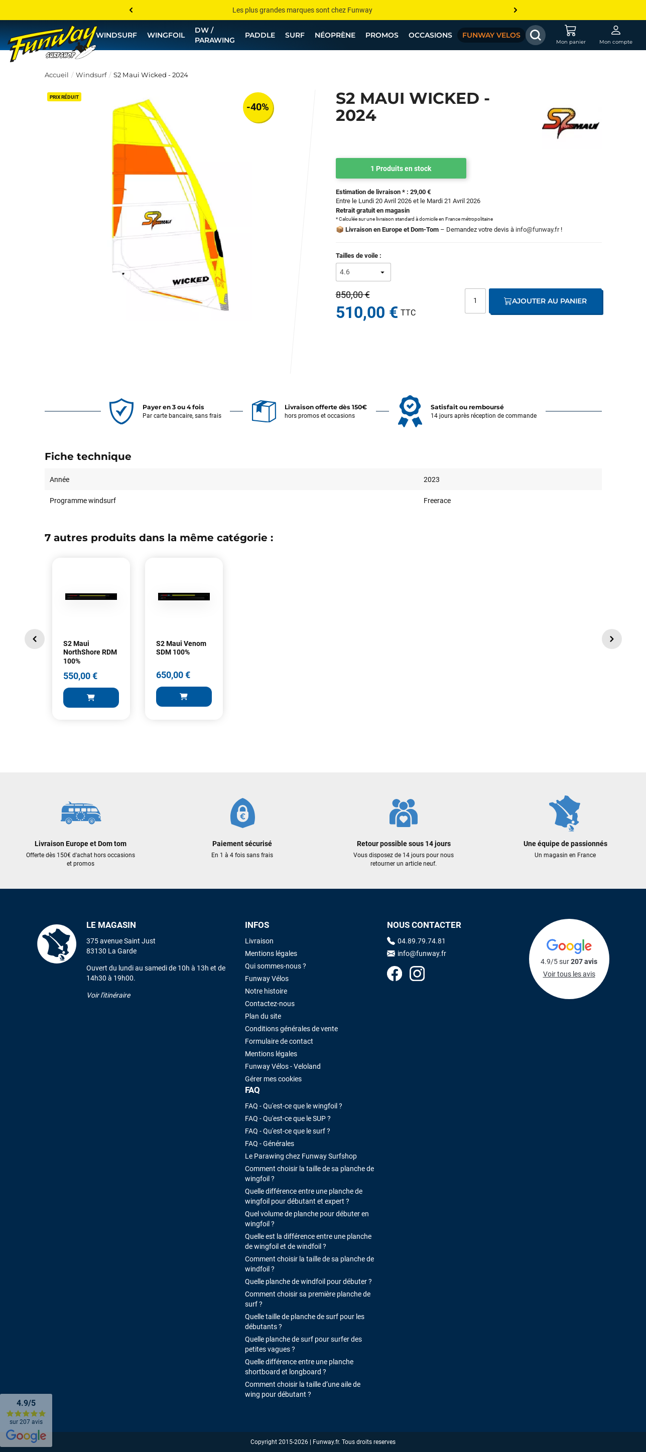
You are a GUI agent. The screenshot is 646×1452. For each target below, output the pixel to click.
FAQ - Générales (269, 1144)
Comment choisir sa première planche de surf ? (307, 1299)
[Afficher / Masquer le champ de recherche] (536, 35)
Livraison (259, 941)
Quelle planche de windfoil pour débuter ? (308, 1281)
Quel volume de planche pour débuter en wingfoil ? (307, 1219)
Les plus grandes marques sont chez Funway (302, 10)
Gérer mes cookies (273, 1079)
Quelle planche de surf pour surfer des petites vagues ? (303, 1344)
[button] (35, 639)
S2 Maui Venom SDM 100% (181, 648)
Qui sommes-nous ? (275, 966)
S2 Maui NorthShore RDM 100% (90, 652)
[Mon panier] (570, 35)
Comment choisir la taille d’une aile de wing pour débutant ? (302, 1389)
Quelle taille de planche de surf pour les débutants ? (304, 1322)
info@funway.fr (537, 229)
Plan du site (263, 1016)
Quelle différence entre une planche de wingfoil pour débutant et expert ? (303, 1196)
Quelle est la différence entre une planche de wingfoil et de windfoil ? (308, 1241)
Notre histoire (266, 991)
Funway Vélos (267, 979)
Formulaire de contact (279, 1041)
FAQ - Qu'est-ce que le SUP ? (288, 1118)
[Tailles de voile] (363, 272)
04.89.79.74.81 (416, 941)
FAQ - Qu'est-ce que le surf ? (287, 1131)
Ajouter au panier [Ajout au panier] (545, 300)
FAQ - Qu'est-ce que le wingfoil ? (293, 1106)
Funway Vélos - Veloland (283, 1066)
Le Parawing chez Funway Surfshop (301, 1156)
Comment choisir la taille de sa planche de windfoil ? (309, 1264)
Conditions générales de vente (291, 1029)
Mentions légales (271, 953)
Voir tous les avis (569, 974)
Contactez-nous (270, 1004)
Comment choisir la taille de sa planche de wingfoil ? (309, 1174)
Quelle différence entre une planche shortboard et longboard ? (299, 1367)
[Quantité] (475, 300)
